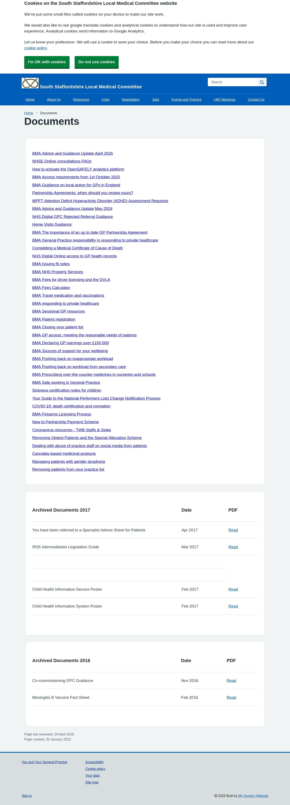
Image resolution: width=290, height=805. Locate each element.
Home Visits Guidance (52, 224)
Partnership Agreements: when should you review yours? (82, 193)
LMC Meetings (224, 99)
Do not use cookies (96, 62)
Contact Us (256, 99)
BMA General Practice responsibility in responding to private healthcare (95, 240)
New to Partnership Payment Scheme (65, 422)
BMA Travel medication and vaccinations (68, 295)
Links (106, 99)
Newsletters (131, 99)
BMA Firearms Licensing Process (61, 414)
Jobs (155, 99)
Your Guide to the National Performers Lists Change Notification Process (96, 398)
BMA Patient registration (53, 319)
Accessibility (94, 762)
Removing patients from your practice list (68, 469)
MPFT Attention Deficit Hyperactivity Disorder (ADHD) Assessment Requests (100, 201)
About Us (54, 99)
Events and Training (186, 99)
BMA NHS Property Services (57, 272)
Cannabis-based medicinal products (64, 454)
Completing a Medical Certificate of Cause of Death (77, 248)
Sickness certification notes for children (66, 390)
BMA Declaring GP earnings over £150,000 (70, 343)
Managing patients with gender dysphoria (68, 462)
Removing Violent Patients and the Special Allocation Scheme (87, 438)
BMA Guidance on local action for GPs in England (76, 185)
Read (233, 530)
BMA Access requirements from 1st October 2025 (76, 177)
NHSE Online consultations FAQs (61, 161)
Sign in (27, 795)
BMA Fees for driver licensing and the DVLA (71, 280)
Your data (92, 775)
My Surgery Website (253, 795)
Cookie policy (95, 768)
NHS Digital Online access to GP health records (74, 256)
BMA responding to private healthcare (65, 303)
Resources (81, 99)
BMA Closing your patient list (57, 327)
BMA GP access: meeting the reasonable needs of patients (84, 335)
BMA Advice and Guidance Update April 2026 (72, 153)
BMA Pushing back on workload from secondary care (79, 367)
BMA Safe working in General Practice (66, 382)
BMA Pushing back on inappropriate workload (72, 359)
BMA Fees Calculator (51, 288)
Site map (92, 782)
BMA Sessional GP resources (58, 311)
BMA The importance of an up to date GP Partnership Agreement (89, 232)
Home (30, 99)
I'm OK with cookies (47, 62)
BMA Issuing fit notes (51, 264)
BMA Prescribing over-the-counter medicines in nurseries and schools (94, 374)
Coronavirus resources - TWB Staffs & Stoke (71, 430)
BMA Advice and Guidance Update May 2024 (72, 209)
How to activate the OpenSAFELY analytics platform (78, 169)
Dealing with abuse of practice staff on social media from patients (89, 446)
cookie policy (35, 48)
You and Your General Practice (44, 762)
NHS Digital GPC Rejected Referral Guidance (72, 217)
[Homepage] (112, 83)
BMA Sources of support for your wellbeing (70, 351)
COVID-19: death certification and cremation (71, 406)
